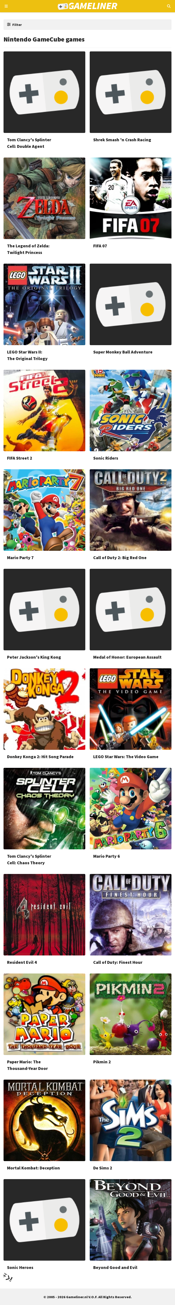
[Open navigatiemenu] (6, 6)
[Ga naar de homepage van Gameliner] (87, 6)
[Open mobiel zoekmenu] (169, 6)
